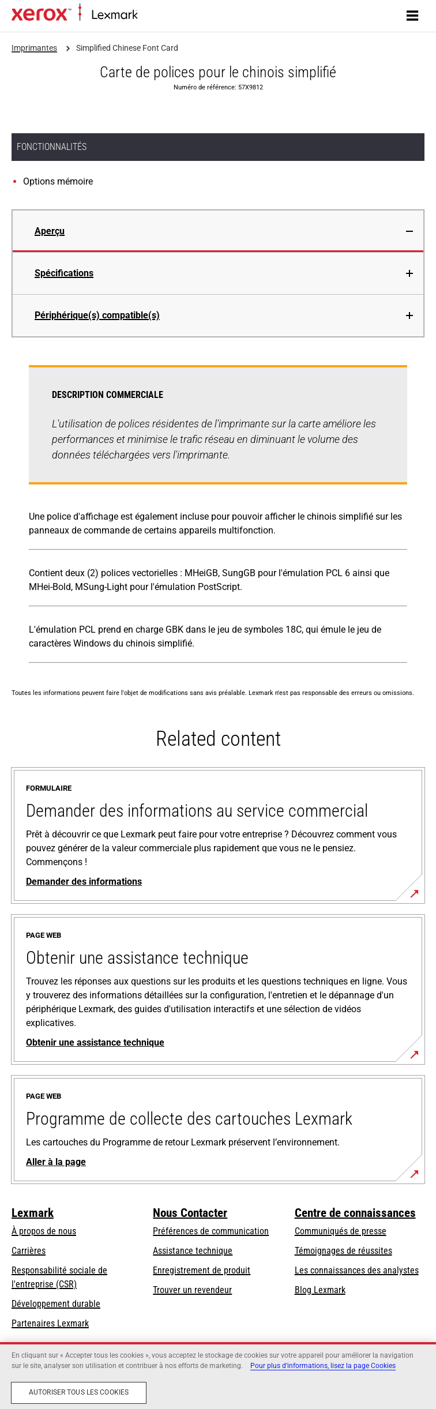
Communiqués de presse (340, 1231)
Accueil (148, 15)
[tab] (218, 231)
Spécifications (64, 273)
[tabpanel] (218, 516)
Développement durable (56, 1303)
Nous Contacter (190, 1213)
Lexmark (33, 1213)
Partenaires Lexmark (50, 1323)
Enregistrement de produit (201, 1270)
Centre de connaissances (355, 1213)
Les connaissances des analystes (357, 1270)
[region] (218, 1375)
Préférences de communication (211, 1231)
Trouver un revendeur (192, 1289)
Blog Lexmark (320, 1289)
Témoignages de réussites (343, 1250)
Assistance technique (192, 1250)
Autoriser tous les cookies (79, 1392)
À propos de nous (44, 1231)
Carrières (29, 1250)
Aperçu (50, 231)
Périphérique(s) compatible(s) (97, 315)
